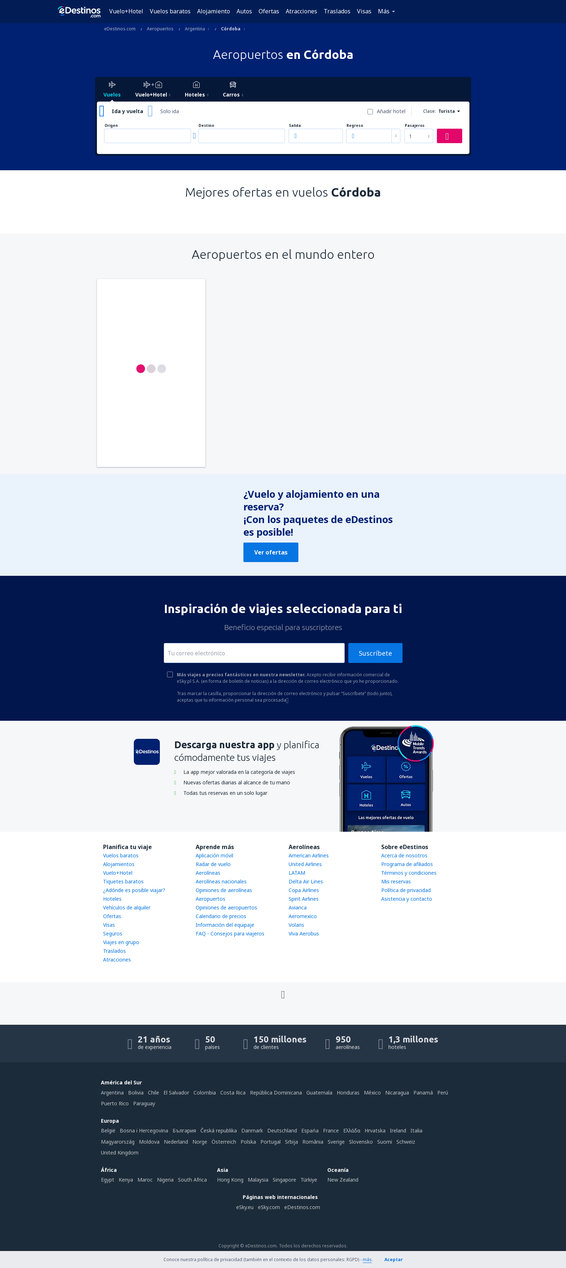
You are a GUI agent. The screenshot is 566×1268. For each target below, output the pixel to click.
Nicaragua (397, 1092)
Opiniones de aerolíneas (224, 890)
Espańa (310, 1130)
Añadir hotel (391, 111)
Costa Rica (233, 1092)
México (372, 1092)
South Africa (192, 1179)
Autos (244, 11)
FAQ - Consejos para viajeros (230, 933)
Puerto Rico (115, 1103)
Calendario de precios (221, 916)
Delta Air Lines (306, 881)
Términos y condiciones (409, 872)
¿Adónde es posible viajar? (134, 890)
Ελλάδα (351, 1130)
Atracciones (301, 11)
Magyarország (118, 1141)
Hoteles (112, 898)
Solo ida (169, 111)
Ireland (398, 1130)
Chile (153, 1092)
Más (384, 11)
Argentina (112, 1092)
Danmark (252, 1130)
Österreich (224, 1141)
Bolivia (136, 1092)
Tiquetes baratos (123, 881)
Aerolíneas (208, 872)
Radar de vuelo (213, 864)
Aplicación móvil (214, 855)
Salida (295, 125)
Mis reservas (396, 881)
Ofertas (269, 11)
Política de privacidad (406, 890)
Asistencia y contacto (406, 898)
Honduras (348, 1092)
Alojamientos (119, 864)
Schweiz (405, 1141)
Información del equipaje (225, 924)
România (312, 1141)
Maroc (145, 1179)
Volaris (296, 924)
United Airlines (305, 864)
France (331, 1130)
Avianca (298, 907)
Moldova (149, 1141)
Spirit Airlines (304, 898)
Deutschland (282, 1130)
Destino (206, 125)
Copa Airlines (304, 890)
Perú (442, 1092)
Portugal (270, 1141)
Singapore (284, 1179)
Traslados (337, 11)
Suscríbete (375, 653)
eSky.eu (245, 1207)
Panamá (423, 1092)
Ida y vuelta (127, 111)
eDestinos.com (302, 1207)
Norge (199, 1141)
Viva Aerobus (304, 933)
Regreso (354, 125)
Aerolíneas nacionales (221, 881)
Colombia (204, 1092)
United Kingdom (120, 1152)
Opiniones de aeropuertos (226, 907)
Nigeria (165, 1179)
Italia (416, 1130)
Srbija (291, 1141)
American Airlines (309, 855)
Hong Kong (230, 1179)
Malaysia (258, 1179)
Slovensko (361, 1141)
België (108, 1130)
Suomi (384, 1141)
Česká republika (218, 1130)
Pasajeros (415, 125)
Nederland (176, 1141)
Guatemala (319, 1092)
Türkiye (309, 1179)
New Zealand (342, 1179)
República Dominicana (276, 1092)
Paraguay (144, 1103)
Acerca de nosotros (404, 855)
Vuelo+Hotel (126, 11)
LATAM (297, 872)
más (367, 1259)
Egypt (107, 1179)
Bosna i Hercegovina (144, 1130)
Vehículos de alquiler (126, 907)
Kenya (126, 1179)
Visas (364, 11)
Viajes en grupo (121, 942)
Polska (248, 1141)
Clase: (429, 111)
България (184, 1130)
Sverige (336, 1141)
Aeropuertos (210, 898)
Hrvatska (375, 1130)
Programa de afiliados (407, 864)
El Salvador (176, 1092)
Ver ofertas (271, 552)
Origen (111, 125)
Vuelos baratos (170, 11)
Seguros (112, 933)
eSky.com (269, 1207)
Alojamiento (213, 11)
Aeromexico (303, 916)
